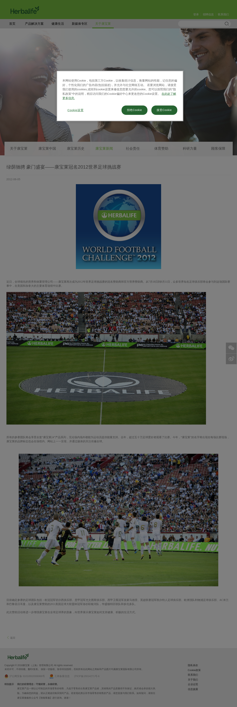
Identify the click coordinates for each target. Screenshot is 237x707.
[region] (120, 96)
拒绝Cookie (134, 110)
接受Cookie (164, 110)
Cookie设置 (75, 110)
